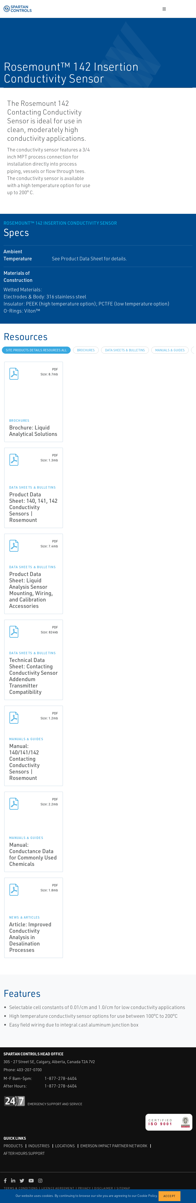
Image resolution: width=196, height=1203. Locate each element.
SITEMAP (123, 1188)
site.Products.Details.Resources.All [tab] (36, 350)
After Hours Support (24, 1153)
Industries (38, 1145)
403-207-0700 (29, 1069)
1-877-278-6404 (61, 1078)
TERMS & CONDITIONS (21, 1188)
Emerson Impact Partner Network (113, 1145)
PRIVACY (84, 1188)
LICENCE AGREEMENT (57, 1188)
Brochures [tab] (86, 350)
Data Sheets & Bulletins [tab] (125, 350)
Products (13, 1145)
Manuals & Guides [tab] (170, 350)
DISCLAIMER (103, 1188)
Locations (65, 1145)
